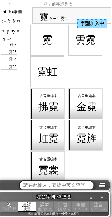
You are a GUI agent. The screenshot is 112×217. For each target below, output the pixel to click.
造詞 (27, 206)
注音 (99, 206)
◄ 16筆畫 (12, 11)
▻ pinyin (10, 30)
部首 (63, 206)
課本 (45, 206)
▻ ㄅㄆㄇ (11, 21)
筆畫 (81, 206)
